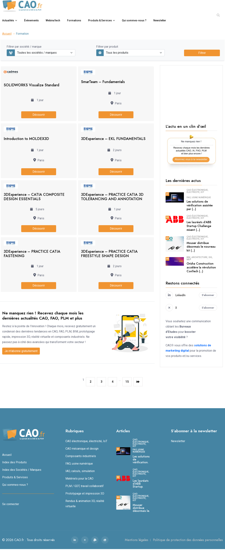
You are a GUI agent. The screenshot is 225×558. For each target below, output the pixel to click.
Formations (74, 20)
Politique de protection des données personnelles (188, 540)
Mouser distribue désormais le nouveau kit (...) (201, 247)
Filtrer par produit (107, 46)
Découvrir (39, 114)
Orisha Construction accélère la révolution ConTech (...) (201, 267)
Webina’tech (53, 20)
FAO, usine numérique (199, 197)
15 (127, 381)
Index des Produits (14, 462)
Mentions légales (136, 540)
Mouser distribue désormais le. (141, 508)
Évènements (31, 20)
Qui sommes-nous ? (134, 20)
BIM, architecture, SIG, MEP (200, 258)
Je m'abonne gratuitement (21, 351)
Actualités (8, 20)
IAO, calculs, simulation (80, 471)
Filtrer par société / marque (24, 46)
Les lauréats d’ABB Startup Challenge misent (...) (199, 226)
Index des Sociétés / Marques (21, 470)
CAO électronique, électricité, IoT (197, 191)
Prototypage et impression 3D (84, 493)
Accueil (7, 33)
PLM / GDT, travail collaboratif (84, 486)
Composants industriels (80, 456)
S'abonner (208, 295)
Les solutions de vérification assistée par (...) (200, 205)
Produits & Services (100, 20)
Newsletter (159, 20)
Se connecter (10, 504)
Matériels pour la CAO (79, 478)
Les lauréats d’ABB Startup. (140, 484)
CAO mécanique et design (82, 448)
